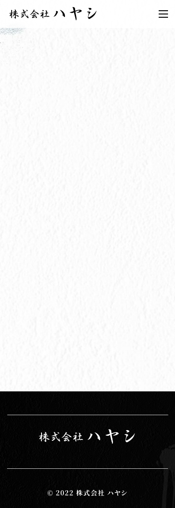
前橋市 (13, 202)
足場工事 (17, 253)
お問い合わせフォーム (41, 372)
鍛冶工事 (17, 228)
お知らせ (17, 163)
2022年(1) (21, 280)
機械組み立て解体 (34, 241)
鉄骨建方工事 (25, 215)
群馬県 (13, 190)
